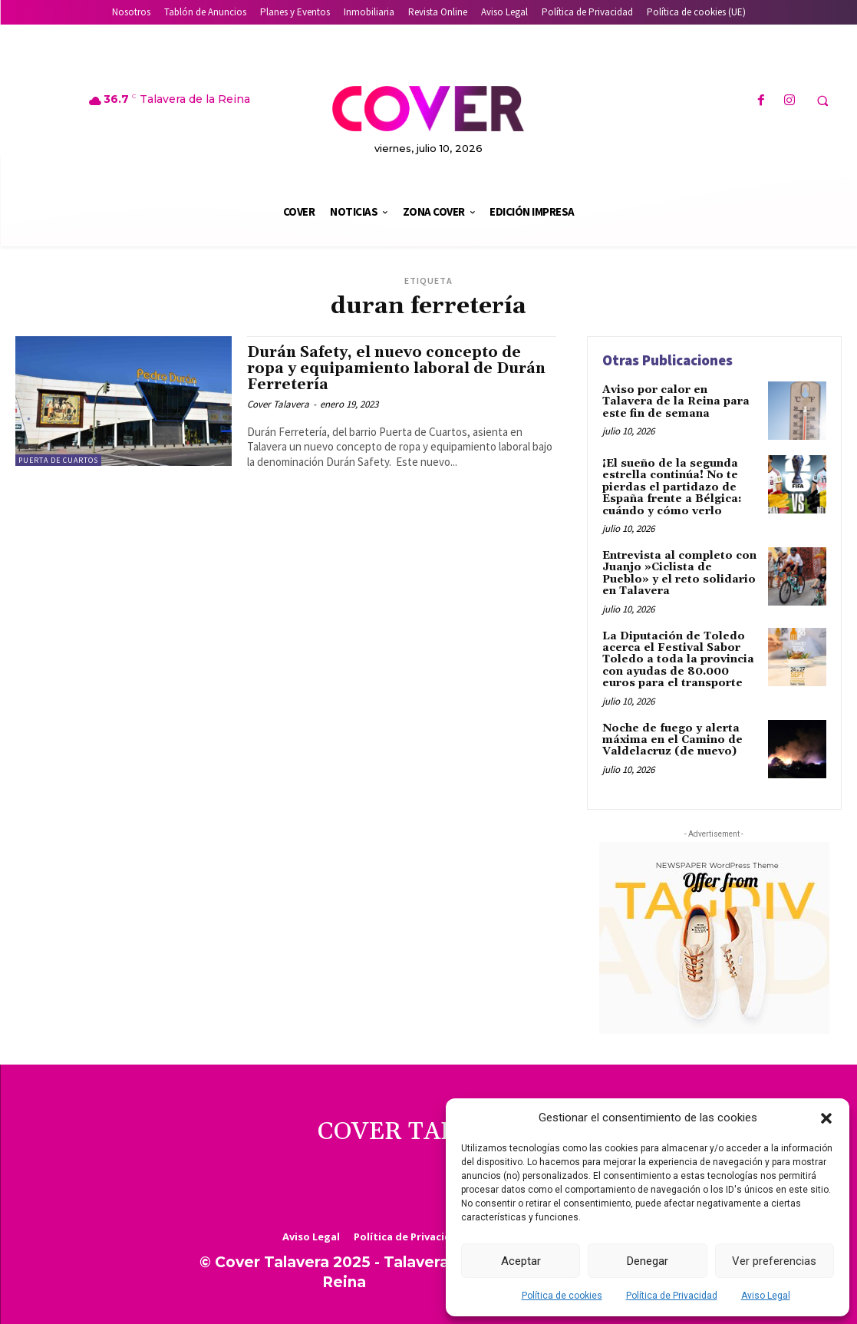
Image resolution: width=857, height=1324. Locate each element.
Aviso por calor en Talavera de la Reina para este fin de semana (676, 402)
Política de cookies (562, 1295)
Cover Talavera (278, 404)
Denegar (647, 1261)
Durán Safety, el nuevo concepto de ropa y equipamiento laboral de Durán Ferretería (396, 368)
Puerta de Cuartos (58, 460)
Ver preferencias (774, 1261)
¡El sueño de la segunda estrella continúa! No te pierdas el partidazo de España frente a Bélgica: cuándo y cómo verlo (672, 487)
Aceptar (521, 1261)
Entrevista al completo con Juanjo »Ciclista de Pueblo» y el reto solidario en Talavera (679, 573)
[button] (826, 1118)
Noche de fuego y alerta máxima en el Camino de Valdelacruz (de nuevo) (672, 739)
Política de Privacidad (671, 1295)
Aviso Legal (765, 1295)
